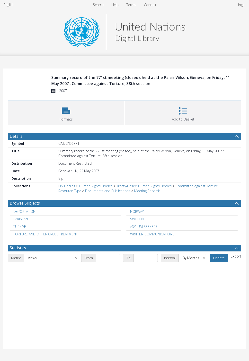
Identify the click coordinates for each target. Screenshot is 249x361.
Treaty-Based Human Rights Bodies (144, 186)
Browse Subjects (25, 203)
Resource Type (69, 191)
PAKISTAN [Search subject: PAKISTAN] (20, 219)
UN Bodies (66, 186)
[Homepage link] (124, 30)
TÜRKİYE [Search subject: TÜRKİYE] (19, 226)
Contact (150, 4)
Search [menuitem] (98, 4)
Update (219, 258)
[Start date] (108, 258)
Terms (131, 4)
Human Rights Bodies (96, 186)
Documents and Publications (107, 191)
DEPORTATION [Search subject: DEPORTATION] (24, 211)
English (9, 4)
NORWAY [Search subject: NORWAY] (137, 211)
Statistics (18, 247)
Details (16, 136)
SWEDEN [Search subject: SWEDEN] (137, 219)
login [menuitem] (241, 4)
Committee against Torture (197, 186)
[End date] (145, 258)
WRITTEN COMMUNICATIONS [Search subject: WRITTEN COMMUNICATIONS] (152, 234)
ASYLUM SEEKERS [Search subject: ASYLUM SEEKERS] (143, 226)
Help (115, 4)
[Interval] (192, 258)
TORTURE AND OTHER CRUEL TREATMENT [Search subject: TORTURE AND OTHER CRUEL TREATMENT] (45, 234)
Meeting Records (147, 191)
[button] (66, 112)
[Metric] (51, 258)
